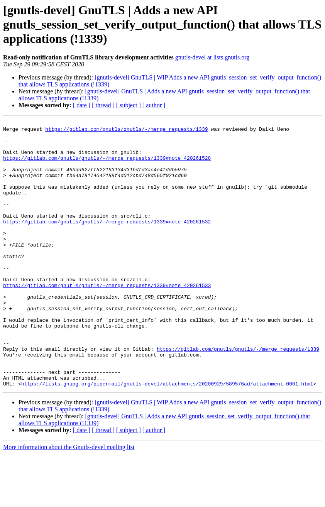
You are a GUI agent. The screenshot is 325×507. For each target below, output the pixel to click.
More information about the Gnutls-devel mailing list (68, 500)
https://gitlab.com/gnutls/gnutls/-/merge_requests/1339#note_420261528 (107, 165)
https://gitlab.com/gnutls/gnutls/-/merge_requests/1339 (126, 131)
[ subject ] (128, 105)
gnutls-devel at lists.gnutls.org (212, 57)
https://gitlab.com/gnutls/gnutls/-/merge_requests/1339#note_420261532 (107, 242)
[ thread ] (103, 105)
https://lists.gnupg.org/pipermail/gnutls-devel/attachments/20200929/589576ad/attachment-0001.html (167, 436)
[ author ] (154, 105)
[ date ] (81, 105)
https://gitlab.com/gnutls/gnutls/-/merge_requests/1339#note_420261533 (107, 318)
